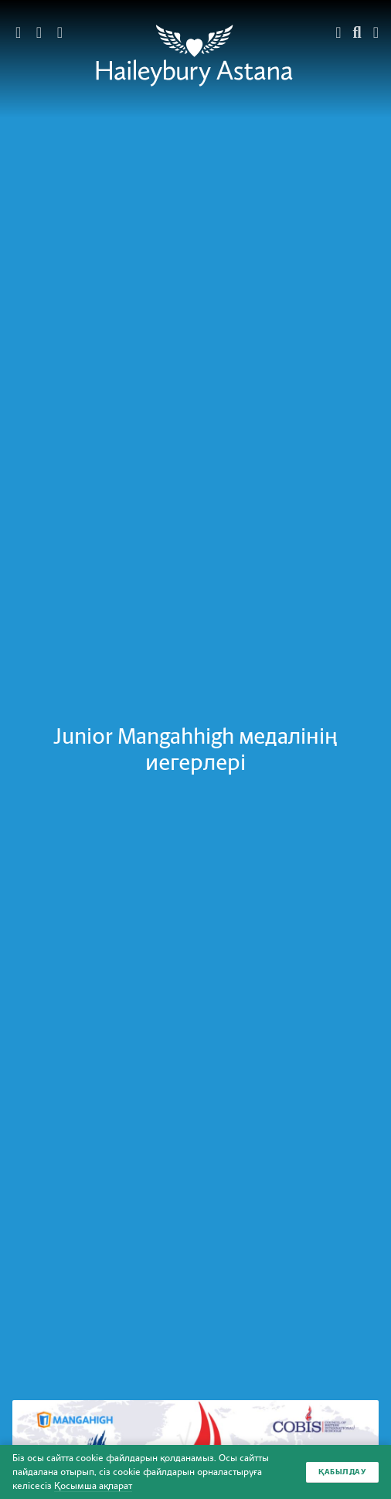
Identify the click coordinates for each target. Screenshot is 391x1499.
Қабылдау (342, 1472)
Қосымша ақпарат (93, 1485)
